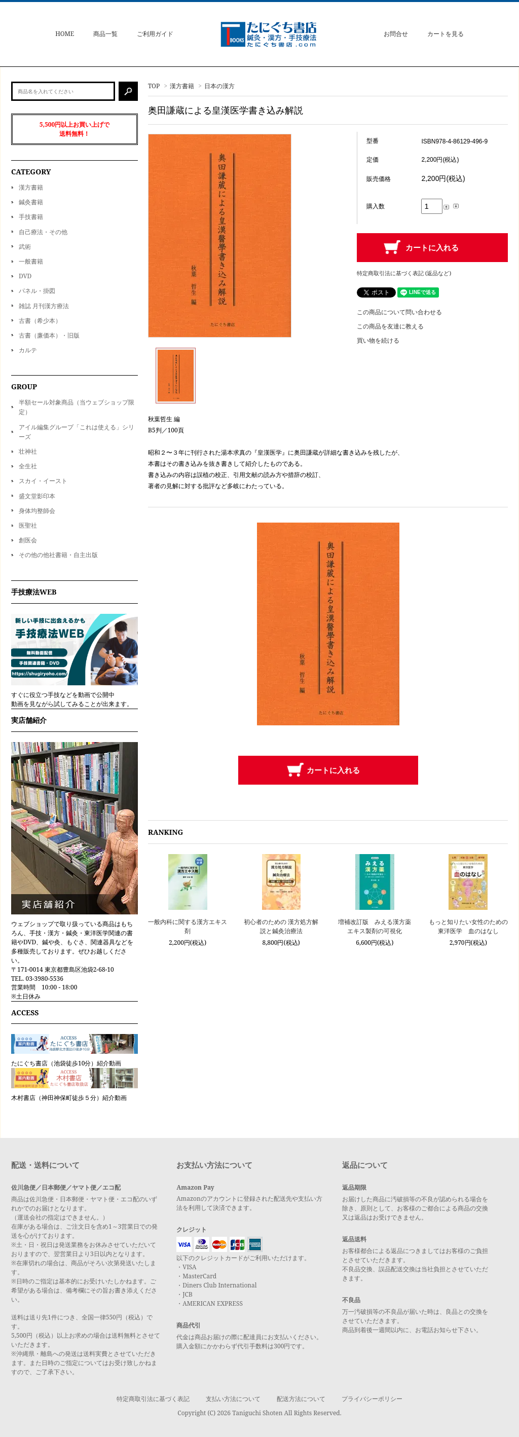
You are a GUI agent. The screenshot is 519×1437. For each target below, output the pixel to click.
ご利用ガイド (155, 33)
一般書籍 (31, 261)
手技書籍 (31, 216)
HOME (64, 33)
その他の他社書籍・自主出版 (58, 554)
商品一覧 (105, 33)
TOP (154, 86)
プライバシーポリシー (372, 1398)
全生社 (28, 466)
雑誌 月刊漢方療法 (44, 306)
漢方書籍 (182, 86)
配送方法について (301, 1398)
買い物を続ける (378, 340)
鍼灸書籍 (31, 202)
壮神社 (28, 451)
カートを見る (445, 33)
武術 (25, 246)
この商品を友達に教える (390, 326)
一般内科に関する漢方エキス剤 (187, 926)
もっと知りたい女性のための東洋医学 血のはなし (468, 926)
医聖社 (28, 525)
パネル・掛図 (37, 290)
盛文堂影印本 (37, 496)
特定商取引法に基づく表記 (153, 1398)
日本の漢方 (219, 86)
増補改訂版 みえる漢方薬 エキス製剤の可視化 (374, 926)
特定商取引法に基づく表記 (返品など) (404, 273)
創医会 (28, 540)
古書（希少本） (40, 320)
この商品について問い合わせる (399, 312)
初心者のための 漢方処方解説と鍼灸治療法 (281, 926)
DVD (25, 276)
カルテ (28, 350)
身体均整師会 (37, 510)
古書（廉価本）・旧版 (49, 335)
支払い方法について (233, 1398)
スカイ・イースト (43, 480)
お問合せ (396, 33)
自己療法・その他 (43, 232)
